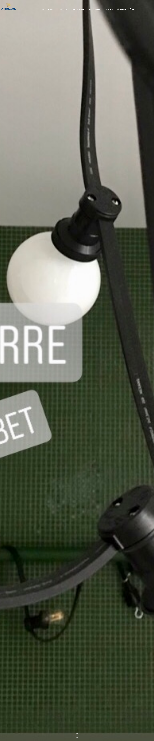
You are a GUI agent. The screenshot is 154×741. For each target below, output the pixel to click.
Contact (109, 9)
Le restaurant (77, 9)
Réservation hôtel (125, 9)
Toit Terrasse (94, 9)
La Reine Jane (48, 9)
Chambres (62, 9)
